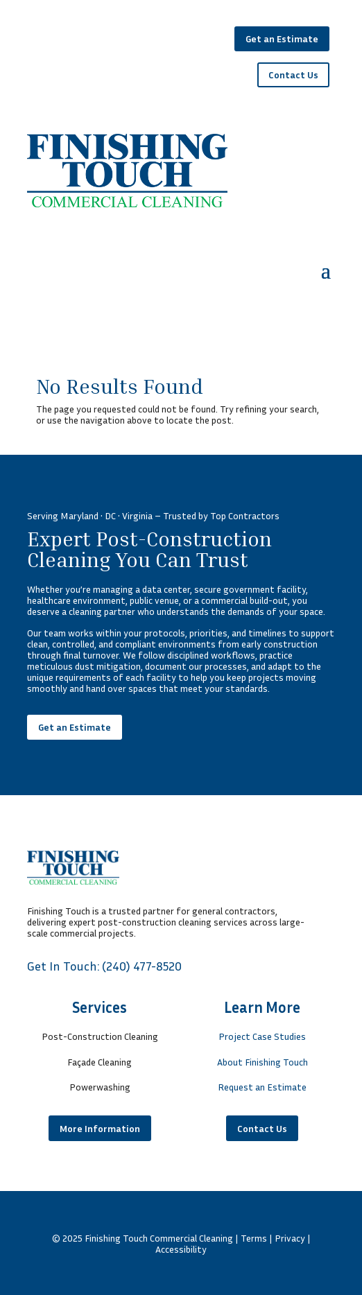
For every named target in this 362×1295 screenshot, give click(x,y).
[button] (326, 270)
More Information (100, 1128)
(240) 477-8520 (142, 965)
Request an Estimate (262, 1087)
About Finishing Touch (262, 1062)
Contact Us (293, 74)
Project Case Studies (262, 1036)
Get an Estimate (281, 38)
